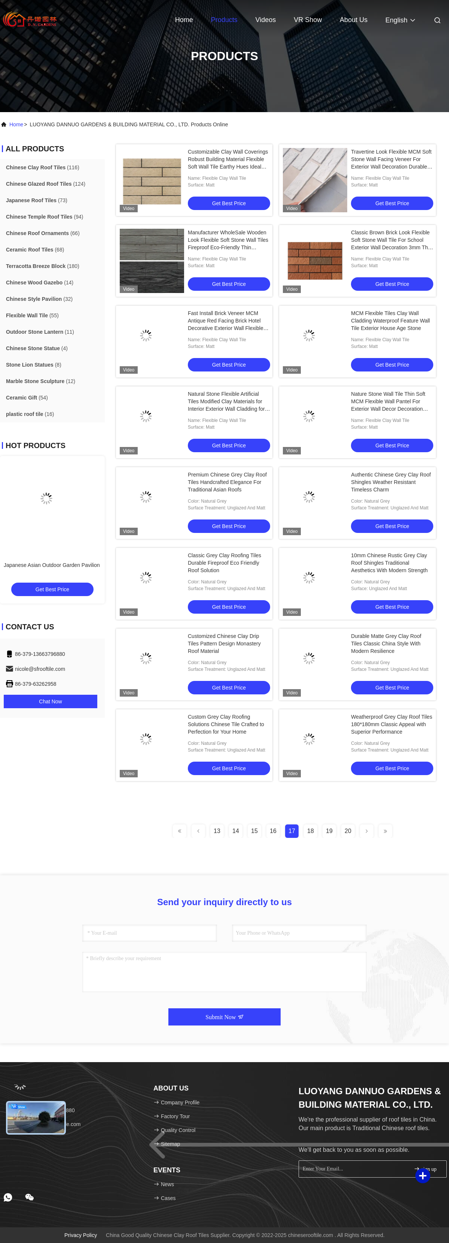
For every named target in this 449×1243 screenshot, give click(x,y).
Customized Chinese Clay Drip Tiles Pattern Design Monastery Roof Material (224, 643)
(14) (39, 283)
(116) (42, 167)
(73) (36, 200)
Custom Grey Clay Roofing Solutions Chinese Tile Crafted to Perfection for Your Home (226, 724)
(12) (40, 381)
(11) (40, 332)
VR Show (308, 20)
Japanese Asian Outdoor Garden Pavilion (52, 565)
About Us (353, 20)
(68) (35, 250)
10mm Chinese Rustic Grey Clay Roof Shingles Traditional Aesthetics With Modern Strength (389, 562)
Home (184, 20)
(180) (42, 266)
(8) (33, 365)
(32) (39, 299)
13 (217, 831)
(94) (44, 217)
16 (273, 831)
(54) (27, 398)
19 (329, 831)
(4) (37, 348)
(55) (32, 315)
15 (254, 831)
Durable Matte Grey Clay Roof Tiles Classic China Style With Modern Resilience (386, 643)
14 (235, 831)
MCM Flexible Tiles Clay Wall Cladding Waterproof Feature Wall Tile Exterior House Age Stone (390, 320)
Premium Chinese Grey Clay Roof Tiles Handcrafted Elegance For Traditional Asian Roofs (227, 482)
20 (348, 831)
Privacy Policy (80, 1235)
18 (310, 831)
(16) (30, 414)
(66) (43, 233)
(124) (45, 184)
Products (224, 20)
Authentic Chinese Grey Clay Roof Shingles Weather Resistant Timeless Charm (391, 482)
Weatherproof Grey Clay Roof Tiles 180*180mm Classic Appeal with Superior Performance (391, 724)
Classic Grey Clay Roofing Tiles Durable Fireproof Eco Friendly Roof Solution (224, 562)
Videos (266, 20)
